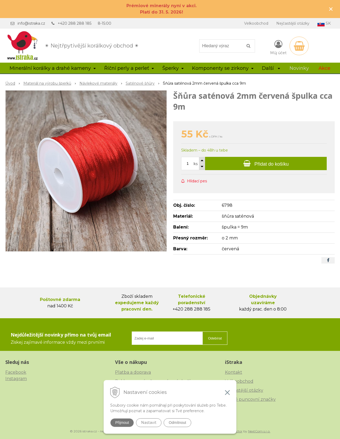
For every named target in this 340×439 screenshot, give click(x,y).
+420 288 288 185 (74, 23)
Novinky (299, 68)
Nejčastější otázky (292, 23)
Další (271, 68)
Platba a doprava (133, 372)
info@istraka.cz (31, 23)
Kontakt (233, 372)
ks (196, 163)
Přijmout (122, 422)
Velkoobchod (256, 23)
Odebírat (215, 338)
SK (324, 23)
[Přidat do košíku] (266, 163)
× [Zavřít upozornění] (331, 9)
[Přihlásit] (278, 47)
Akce (324, 68)
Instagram (16, 378)
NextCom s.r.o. (259, 431)
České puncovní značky (250, 399)
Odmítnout (177, 422)
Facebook (15, 372)
